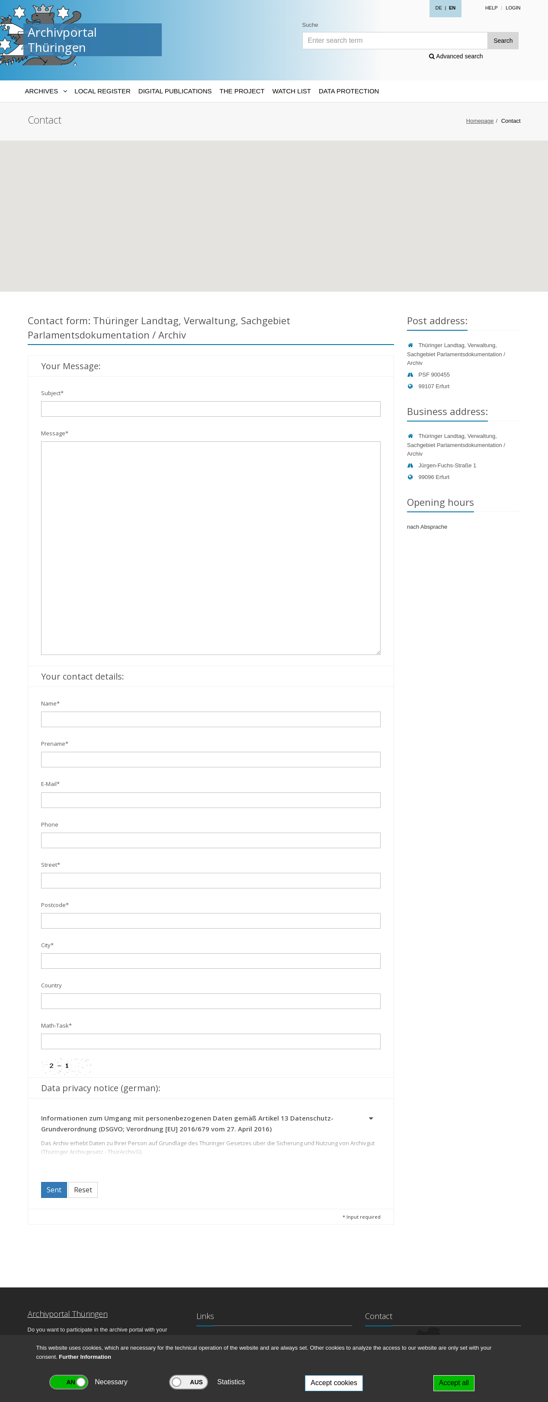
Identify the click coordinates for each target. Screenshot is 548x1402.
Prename (54, 743)
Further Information (85, 1357)
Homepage (480, 121)
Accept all (454, 1382)
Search (503, 40)
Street (50, 865)
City (47, 945)
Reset (83, 1189)
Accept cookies (334, 1382)
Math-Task (56, 1025)
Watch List (291, 91)
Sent (54, 1189)
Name (50, 703)
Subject (52, 393)
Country (51, 985)
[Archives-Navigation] (46, 91)
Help (491, 7)
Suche (310, 25)
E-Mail (50, 784)
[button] (371, 1120)
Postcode (55, 905)
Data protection (349, 91)
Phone (49, 824)
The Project (242, 91)
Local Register (102, 91)
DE (438, 7)
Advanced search (456, 56)
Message (54, 433)
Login (513, 7)
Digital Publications (175, 91)
